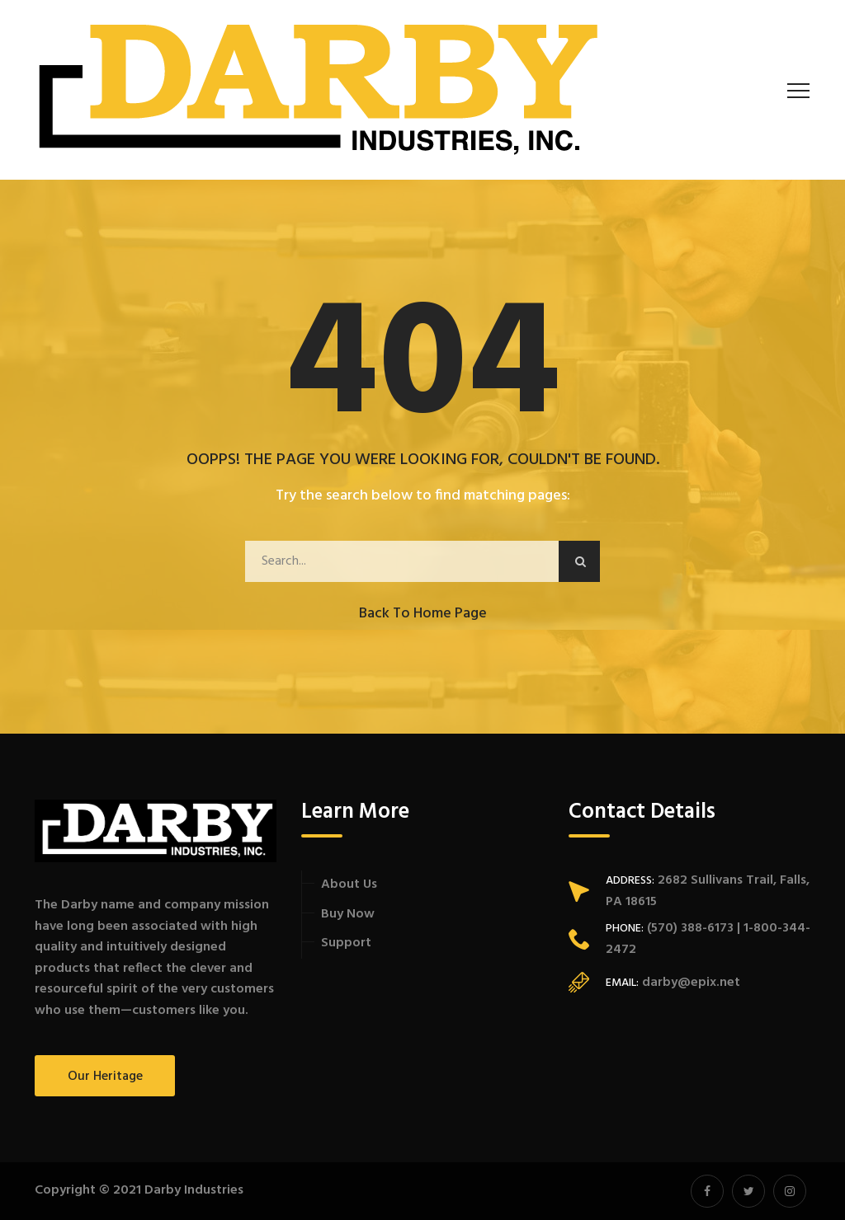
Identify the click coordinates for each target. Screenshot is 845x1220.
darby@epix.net (691, 982)
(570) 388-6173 (689, 928)
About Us (349, 884)
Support (346, 943)
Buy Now (348, 914)
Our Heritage (105, 1076)
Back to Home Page (423, 614)
